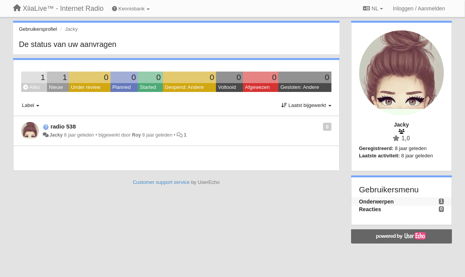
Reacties (370, 209)
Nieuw (56, 87)
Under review (85, 87)
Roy (136, 135)
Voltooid (227, 87)
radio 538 (63, 126)
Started (148, 87)
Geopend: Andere (184, 87)
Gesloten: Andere (299, 87)
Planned (121, 87)
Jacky (55, 135)
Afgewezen (257, 87)
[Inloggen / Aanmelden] (419, 8)
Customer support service (161, 182)
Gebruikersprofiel (38, 29)
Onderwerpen (376, 202)
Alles (31, 87)
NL (373, 8)
